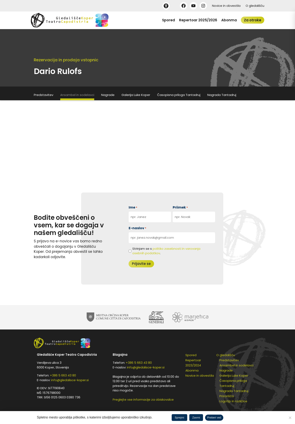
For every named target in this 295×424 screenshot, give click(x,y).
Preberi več (214, 417)
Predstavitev (43, 95)
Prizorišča (226, 396)
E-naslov (137, 228)
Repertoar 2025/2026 (198, 20)
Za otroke (252, 20)
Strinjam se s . (166, 250)
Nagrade (108, 95)
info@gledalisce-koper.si (70, 380)
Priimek (180, 207)
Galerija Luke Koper (135, 95)
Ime (133, 207)
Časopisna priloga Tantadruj (178, 95)
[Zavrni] (290, 418)
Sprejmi (179, 417)
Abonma (229, 20)
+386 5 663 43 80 (63, 375)
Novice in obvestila (226, 5)
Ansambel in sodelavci (77, 95)
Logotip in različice (233, 401)
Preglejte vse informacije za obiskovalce (143, 399)
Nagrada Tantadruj (221, 95)
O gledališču (255, 5)
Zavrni (196, 417)
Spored (168, 20)
